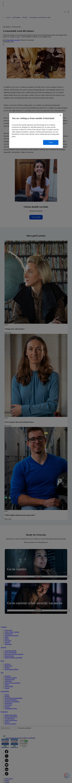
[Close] (60, 115)
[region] (36, 130)
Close (51, 142)
